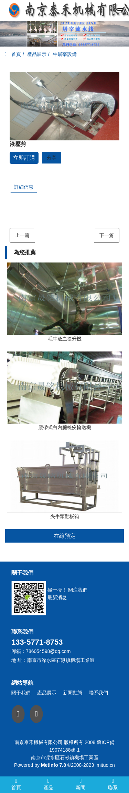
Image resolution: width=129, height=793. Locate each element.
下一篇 (106, 235)
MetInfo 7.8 (53, 765)
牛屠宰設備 (65, 54)
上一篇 (22, 235)
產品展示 (36, 54)
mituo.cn (106, 765)
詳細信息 (23, 187)
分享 (51, 157)
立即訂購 (24, 158)
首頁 (13, 54)
